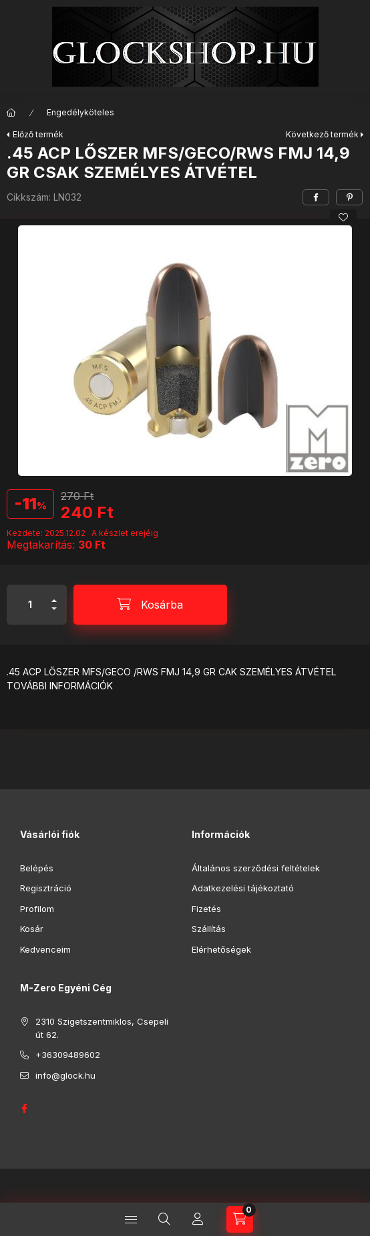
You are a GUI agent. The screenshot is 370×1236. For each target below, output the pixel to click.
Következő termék (322, 134)
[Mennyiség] (30, 604)
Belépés (36, 868)
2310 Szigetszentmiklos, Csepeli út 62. (101, 1028)
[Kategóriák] (131, 1219)
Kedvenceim (45, 949)
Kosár (31, 928)
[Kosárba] (150, 605)
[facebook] (316, 197)
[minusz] (54, 614)
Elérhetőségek (221, 949)
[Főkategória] (11, 113)
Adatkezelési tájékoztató (243, 888)
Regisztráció (45, 888)
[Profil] (197, 1219)
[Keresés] (164, 1219)
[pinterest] (349, 197)
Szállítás (209, 928)
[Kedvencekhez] (343, 217)
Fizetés (206, 908)
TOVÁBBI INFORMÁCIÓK (60, 685)
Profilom (37, 908)
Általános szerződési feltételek (256, 868)
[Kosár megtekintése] (239, 1219)
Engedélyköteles (80, 112)
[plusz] (54, 595)
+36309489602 (67, 1054)
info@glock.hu (65, 1075)
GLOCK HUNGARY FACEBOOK (24, 1108)
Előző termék (38, 134)
